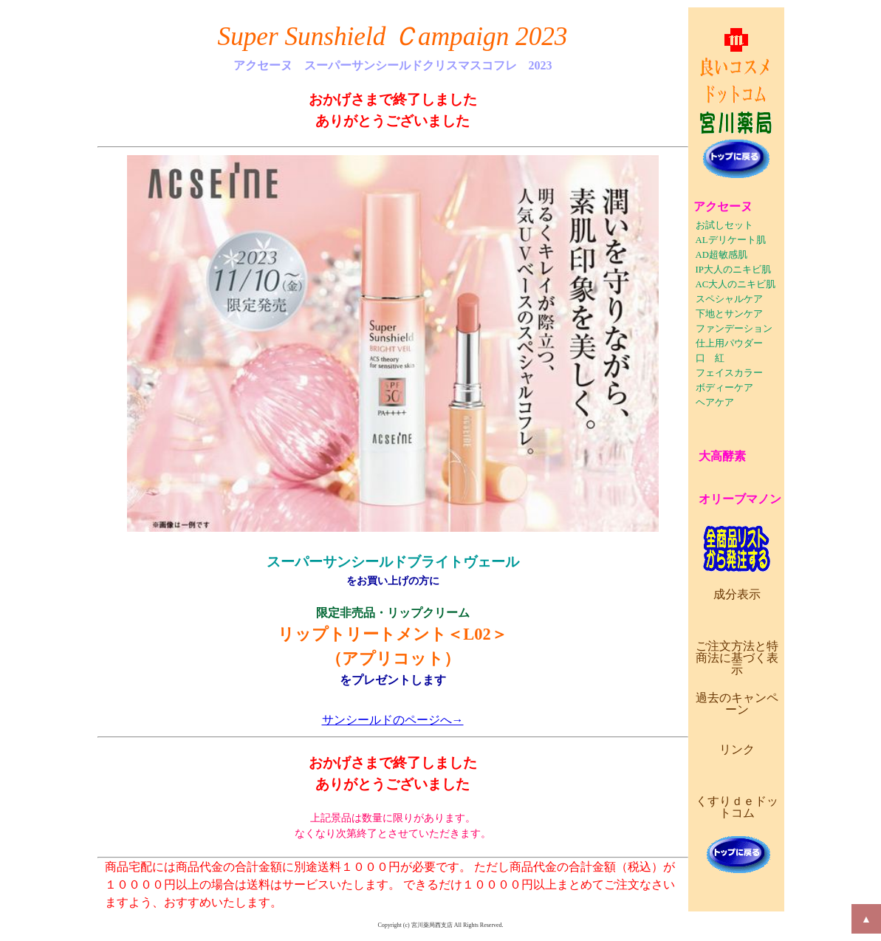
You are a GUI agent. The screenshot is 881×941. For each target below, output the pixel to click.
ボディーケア (724, 388)
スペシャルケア (729, 299)
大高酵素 (722, 456)
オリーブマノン (740, 499)
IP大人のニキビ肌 (733, 269)
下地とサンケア (729, 314)
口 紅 (710, 358)
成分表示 (737, 594)
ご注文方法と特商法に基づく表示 (737, 658)
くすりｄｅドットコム (737, 807)
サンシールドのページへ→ (393, 720)
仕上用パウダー (729, 343)
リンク (737, 749)
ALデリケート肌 (731, 240)
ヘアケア (715, 402)
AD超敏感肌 (721, 255)
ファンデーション (734, 329)
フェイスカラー (729, 373)
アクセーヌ (723, 206)
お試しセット (724, 225)
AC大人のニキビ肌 (736, 284)
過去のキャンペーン (737, 703)
